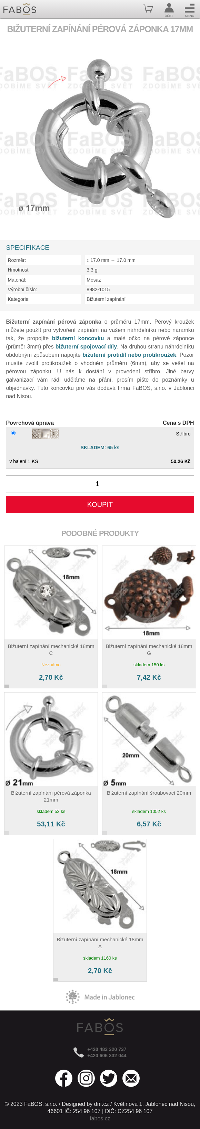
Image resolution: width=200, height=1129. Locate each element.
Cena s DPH (178, 423)
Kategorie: (19, 299)
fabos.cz (100, 1118)
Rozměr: (17, 260)
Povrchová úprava (30, 423)
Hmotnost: (19, 270)
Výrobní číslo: (22, 289)
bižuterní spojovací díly (86, 347)
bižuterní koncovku (78, 338)
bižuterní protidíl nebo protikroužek (129, 355)
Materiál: (17, 280)
